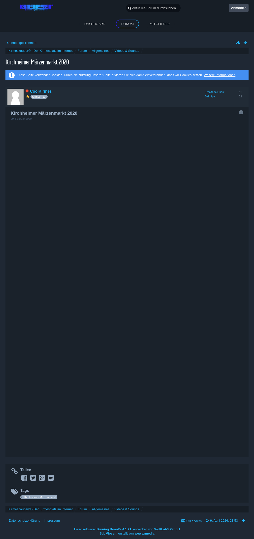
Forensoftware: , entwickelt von (127, 529)
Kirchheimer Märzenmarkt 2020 (36, 62)
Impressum (52, 520)
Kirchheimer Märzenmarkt (40, 497)
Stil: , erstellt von (127, 533)
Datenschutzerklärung (24, 520)
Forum (127, 24)
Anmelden (239, 8)
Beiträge (210, 96)
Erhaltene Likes (214, 91)
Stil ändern (194, 521)
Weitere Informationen (219, 75)
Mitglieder (160, 24)
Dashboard (94, 24)
